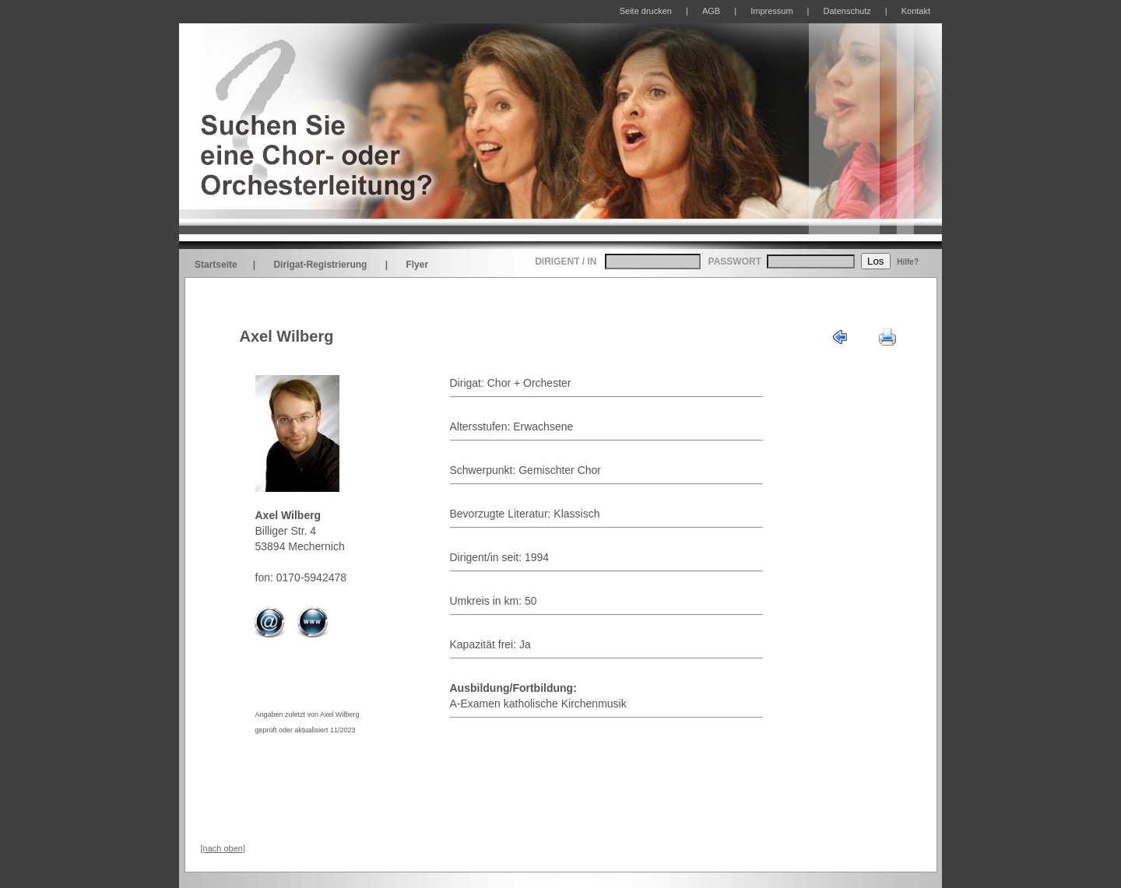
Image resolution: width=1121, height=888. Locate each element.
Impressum (771, 11)
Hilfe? (908, 262)
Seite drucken (646, 11)
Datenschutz (847, 11)
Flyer (417, 264)
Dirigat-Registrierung (320, 264)
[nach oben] (223, 848)
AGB (711, 11)
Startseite (216, 264)
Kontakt (915, 11)
